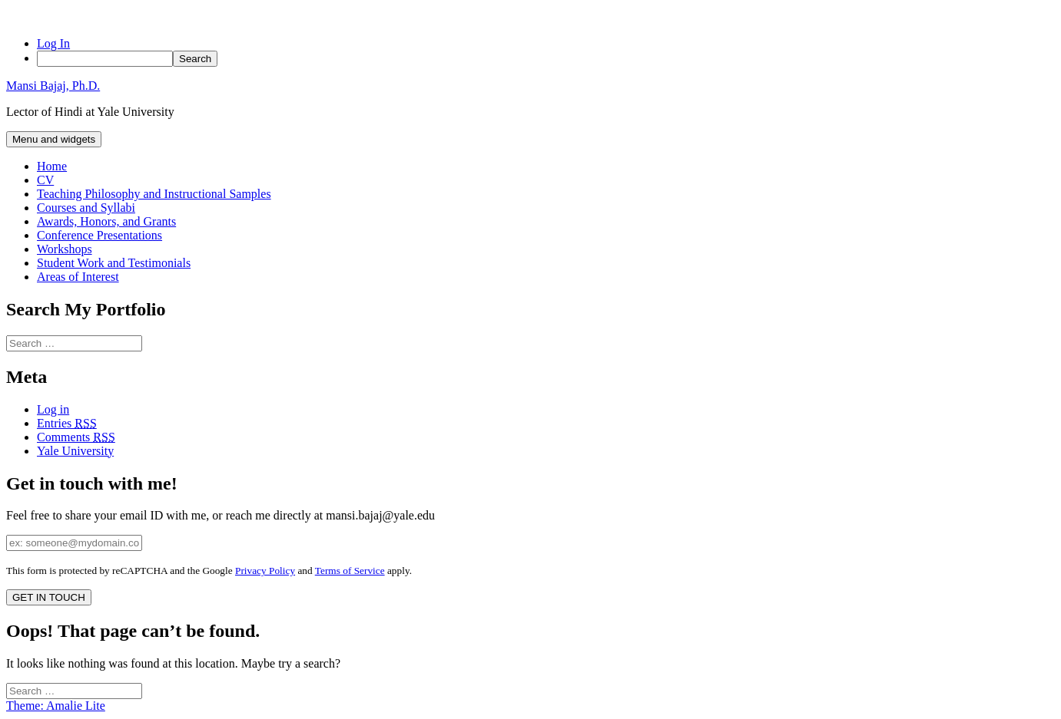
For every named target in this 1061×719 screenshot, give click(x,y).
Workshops (64, 249)
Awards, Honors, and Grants (106, 221)
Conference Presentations (99, 235)
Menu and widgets (53, 139)
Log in (53, 409)
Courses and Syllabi (86, 207)
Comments (76, 437)
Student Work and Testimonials (114, 262)
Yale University (75, 450)
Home (52, 166)
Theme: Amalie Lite (55, 705)
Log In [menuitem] (53, 43)
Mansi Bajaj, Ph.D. (53, 85)
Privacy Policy (265, 570)
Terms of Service (350, 570)
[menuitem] (546, 59)
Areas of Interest (78, 276)
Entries (67, 423)
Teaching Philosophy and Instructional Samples (154, 193)
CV (45, 179)
